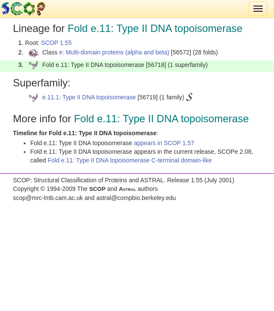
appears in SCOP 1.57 (164, 143)
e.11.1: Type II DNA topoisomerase (89, 97)
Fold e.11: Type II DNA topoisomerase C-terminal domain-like (129, 160)
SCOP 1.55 (56, 42)
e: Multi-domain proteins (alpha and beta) (114, 52)
